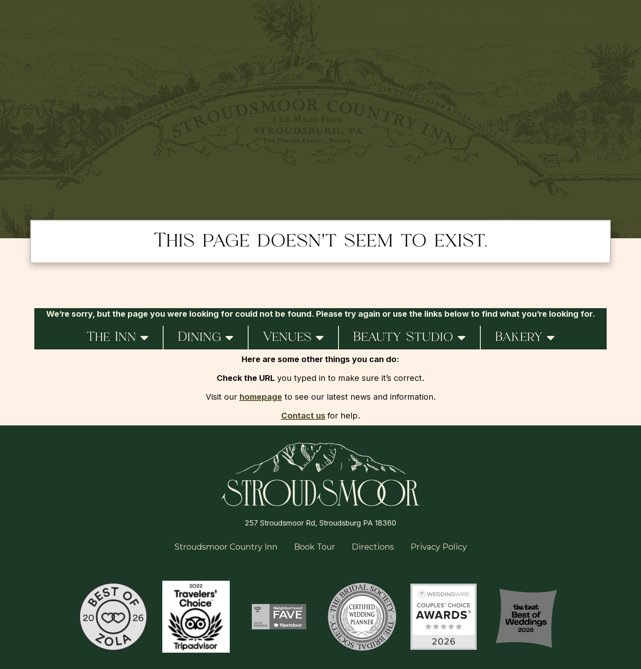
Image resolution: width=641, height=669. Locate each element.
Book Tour (314, 547)
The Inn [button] (117, 337)
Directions (373, 547)
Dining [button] (205, 337)
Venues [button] (293, 337)
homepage (261, 397)
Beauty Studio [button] (409, 337)
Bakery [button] (525, 337)
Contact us (303, 416)
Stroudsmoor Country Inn (226, 547)
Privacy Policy (438, 547)
